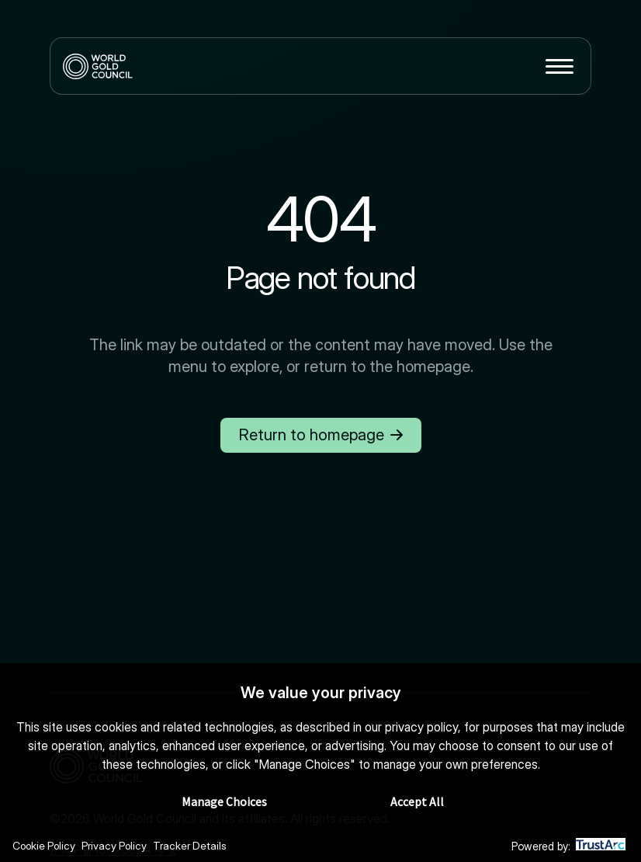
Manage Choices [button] (224, 802)
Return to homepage (320, 435)
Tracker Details (195, 846)
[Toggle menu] (559, 66)
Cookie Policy (45, 846)
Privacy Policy (118, 846)
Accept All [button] (417, 802)
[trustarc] (600, 847)
